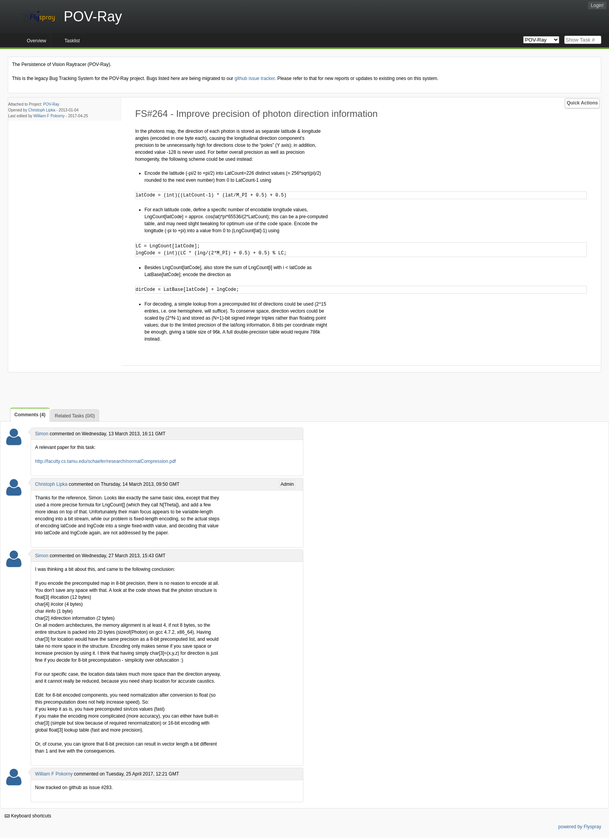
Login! (597, 5)
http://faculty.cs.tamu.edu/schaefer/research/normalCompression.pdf (105, 461)
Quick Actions (582, 103)
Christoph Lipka (41, 110)
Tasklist (72, 40)
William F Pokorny (49, 116)
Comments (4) (29, 414)
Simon (41, 433)
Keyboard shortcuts (28, 816)
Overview (36, 40)
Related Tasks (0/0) (75, 416)
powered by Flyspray (579, 826)
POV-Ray (51, 104)
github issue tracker (255, 78)
